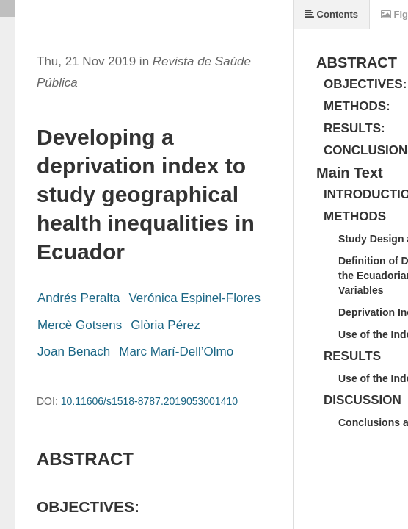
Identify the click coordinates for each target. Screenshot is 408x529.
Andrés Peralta (78, 298)
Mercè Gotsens (79, 325)
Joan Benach (73, 352)
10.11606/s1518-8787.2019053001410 (149, 401)
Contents (331, 14)
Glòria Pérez (165, 325)
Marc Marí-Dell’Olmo (176, 352)
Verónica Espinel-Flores (194, 298)
